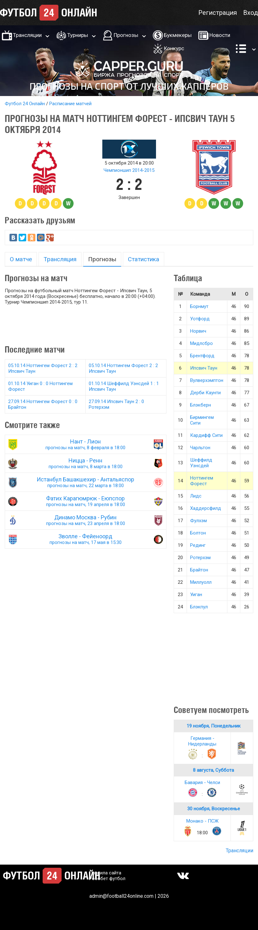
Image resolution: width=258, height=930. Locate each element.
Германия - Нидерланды (202, 741)
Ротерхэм (200, 557)
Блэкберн (200, 405)
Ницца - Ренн (85, 463)
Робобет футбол (107, 878)
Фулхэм (198, 520)
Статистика (143, 259)
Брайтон (199, 570)
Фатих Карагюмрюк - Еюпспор (85, 501)
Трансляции (27, 35)
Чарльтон (200, 447)
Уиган (196, 594)
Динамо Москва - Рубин (85, 520)
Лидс (195, 496)
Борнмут (199, 306)
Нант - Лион (85, 444)
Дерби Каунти (205, 393)
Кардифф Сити (206, 435)
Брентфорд (202, 356)
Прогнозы (126, 35)
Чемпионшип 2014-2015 (129, 170)
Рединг (198, 545)
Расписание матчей (70, 103)
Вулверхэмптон (206, 380)
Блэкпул (199, 607)
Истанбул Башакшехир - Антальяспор (85, 482)
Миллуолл (201, 582)
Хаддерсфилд (205, 508)
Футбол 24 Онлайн (25, 103)
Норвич (198, 331)
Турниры (77, 35)
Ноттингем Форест (201, 480)
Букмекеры (178, 35)
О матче (21, 259)
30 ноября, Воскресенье (213, 809)
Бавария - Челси (202, 782)
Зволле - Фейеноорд (85, 539)
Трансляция (60, 259)
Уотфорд (200, 319)
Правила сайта (105, 873)
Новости (219, 35)
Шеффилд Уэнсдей (201, 462)
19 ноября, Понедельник (214, 726)
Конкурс (174, 48)
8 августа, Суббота (213, 770)
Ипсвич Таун (203, 368)
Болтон (198, 533)
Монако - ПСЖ (202, 821)
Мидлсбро (201, 343)
